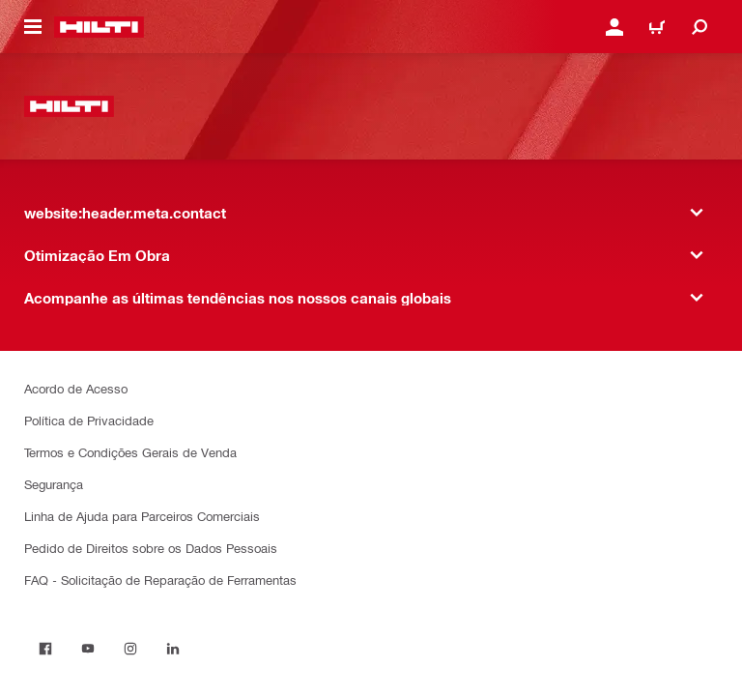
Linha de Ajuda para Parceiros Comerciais (142, 515)
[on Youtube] (88, 648)
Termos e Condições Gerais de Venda (130, 452)
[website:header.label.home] (99, 27)
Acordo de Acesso (76, 388)
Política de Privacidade (89, 420)
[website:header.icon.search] (699, 27)
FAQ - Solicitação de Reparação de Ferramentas (160, 579)
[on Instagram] (130, 648)
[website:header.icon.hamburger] (33, 27)
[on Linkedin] (173, 648)
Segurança (53, 484)
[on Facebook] (45, 648)
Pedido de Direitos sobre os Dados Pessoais (150, 547)
